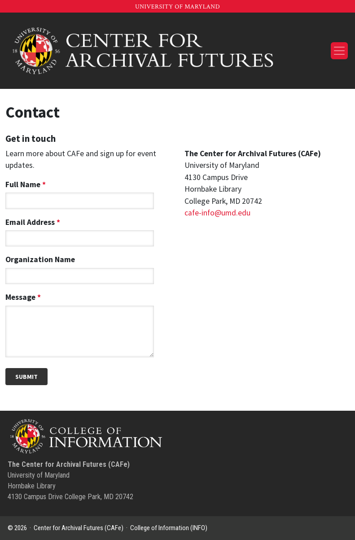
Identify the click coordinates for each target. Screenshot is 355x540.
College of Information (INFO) (168, 528)
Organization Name (79, 268)
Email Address (79, 230)
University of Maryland (177, 7)
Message (79, 326)
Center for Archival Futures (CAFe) (78, 528)
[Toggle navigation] (339, 50)
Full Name (79, 193)
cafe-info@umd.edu (217, 213)
